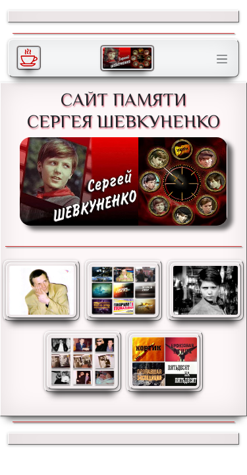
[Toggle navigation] (222, 59)
